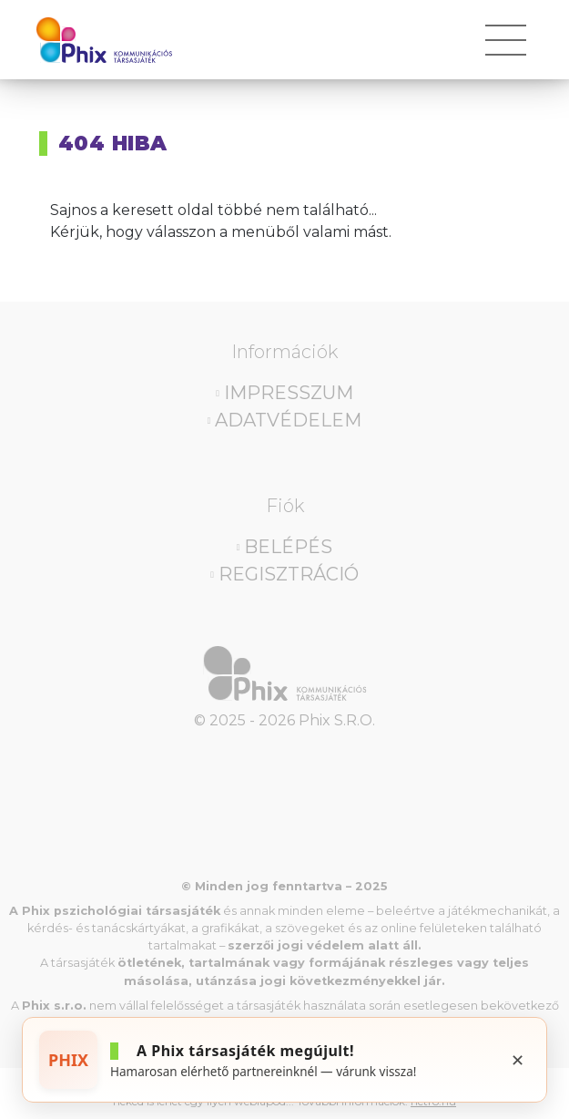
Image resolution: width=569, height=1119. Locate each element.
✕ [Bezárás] (517, 1060)
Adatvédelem (288, 420)
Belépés (288, 547)
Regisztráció (288, 574)
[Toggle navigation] (505, 46)
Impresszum (288, 393)
